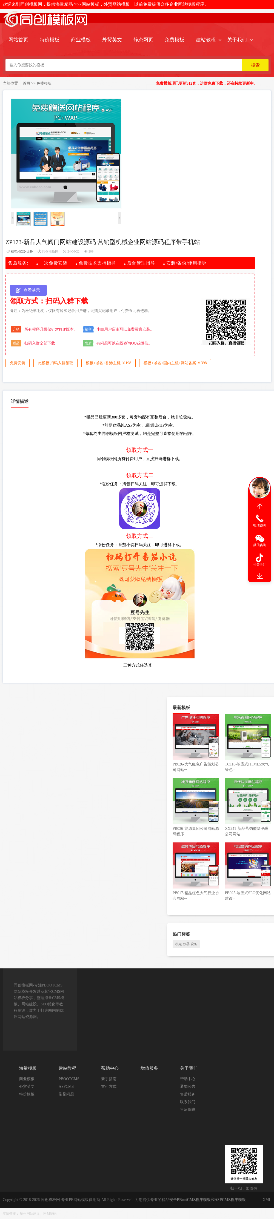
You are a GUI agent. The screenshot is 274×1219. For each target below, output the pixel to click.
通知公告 (187, 1087)
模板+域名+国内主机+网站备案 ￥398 (175, 363)
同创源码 (49, 1213)
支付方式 (108, 1087)
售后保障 (187, 1110)
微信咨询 (259, 545)
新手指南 (108, 1079)
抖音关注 (259, 565)
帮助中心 (187, 1079)
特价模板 (49, 39)
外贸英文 (112, 39)
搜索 (255, 65)
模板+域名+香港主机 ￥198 (108, 363)
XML (267, 1200)
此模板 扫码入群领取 (55, 363)
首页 (26, 83)
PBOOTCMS (69, 1079)
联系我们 (187, 1102)
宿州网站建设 (30, 1213)
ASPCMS (66, 1087)
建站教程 (206, 39)
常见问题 (66, 1094)
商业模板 (81, 39)
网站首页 (18, 39)
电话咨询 (259, 525)
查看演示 (32, 290)
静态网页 (143, 39)
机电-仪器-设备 (22, 251)
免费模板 (174, 39)
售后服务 (187, 1094)
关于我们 (237, 39)
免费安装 (17, 363)
